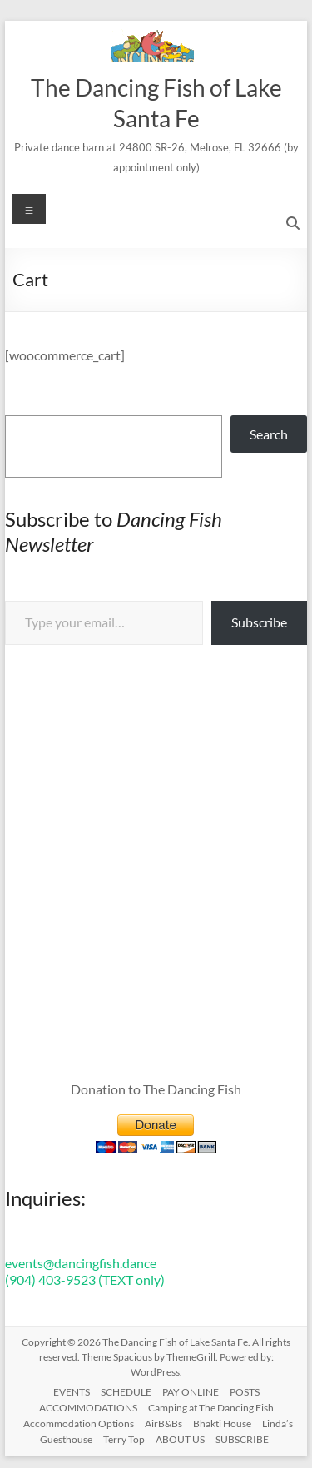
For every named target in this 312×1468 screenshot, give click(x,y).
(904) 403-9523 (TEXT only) (85, 1279)
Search (269, 434)
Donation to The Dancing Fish (156, 1089)
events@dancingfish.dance (80, 1263)
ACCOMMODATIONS (88, 1407)
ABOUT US (180, 1439)
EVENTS (71, 1392)
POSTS (245, 1392)
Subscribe (259, 622)
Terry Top (124, 1439)
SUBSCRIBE (242, 1439)
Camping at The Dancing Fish (211, 1407)
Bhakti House (222, 1423)
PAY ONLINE (190, 1392)
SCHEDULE (126, 1392)
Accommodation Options (78, 1423)
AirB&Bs (163, 1423)
